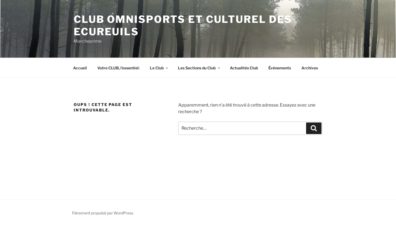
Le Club (159, 68)
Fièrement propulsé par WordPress (102, 213)
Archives (309, 68)
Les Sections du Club (199, 68)
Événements (279, 68)
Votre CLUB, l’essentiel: (118, 68)
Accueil (80, 68)
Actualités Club (244, 68)
